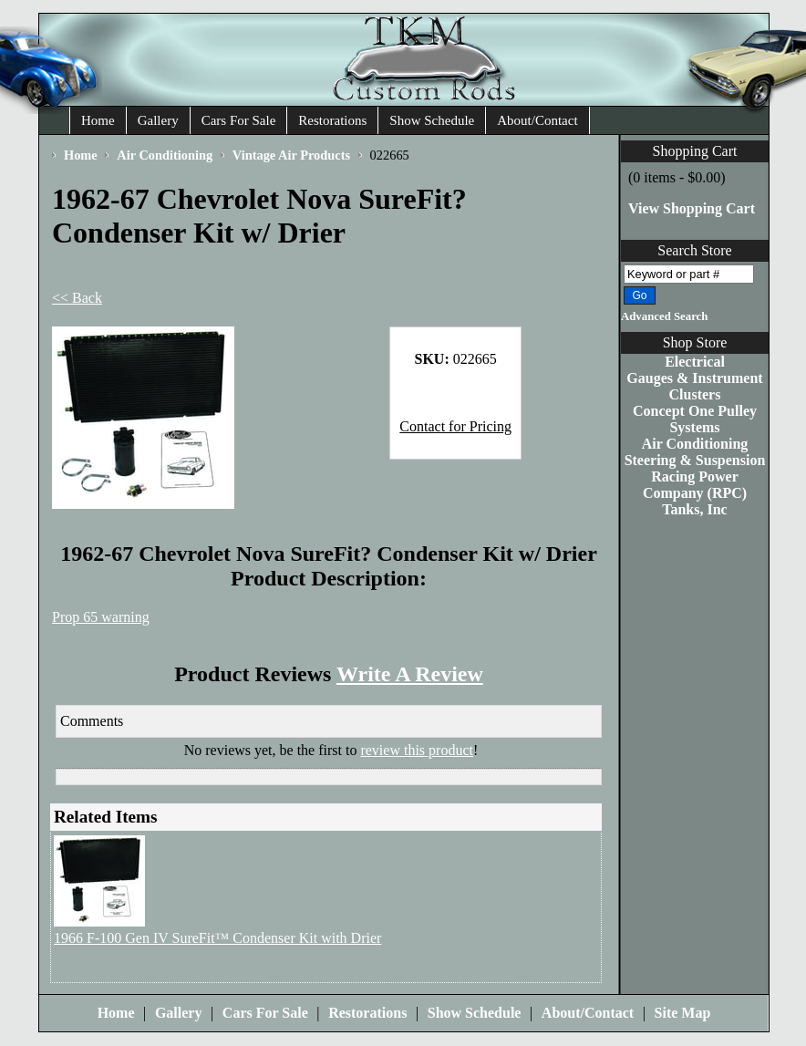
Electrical (695, 361)
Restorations (332, 120)
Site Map (683, 1012)
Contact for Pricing (455, 426)
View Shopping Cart (691, 208)
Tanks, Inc (694, 509)
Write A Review (409, 674)
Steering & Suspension (695, 460)
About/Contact (537, 120)
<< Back (77, 298)
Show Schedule (431, 120)
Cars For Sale (239, 120)
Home (98, 120)
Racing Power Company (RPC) (695, 485)
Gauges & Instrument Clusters (694, 386)
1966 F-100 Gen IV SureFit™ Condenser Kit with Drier (217, 938)
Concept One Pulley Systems (695, 419)
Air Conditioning (695, 443)
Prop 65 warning (101, 617)
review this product (416, 750)
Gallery (158, 120)
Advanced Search (664, 316)
